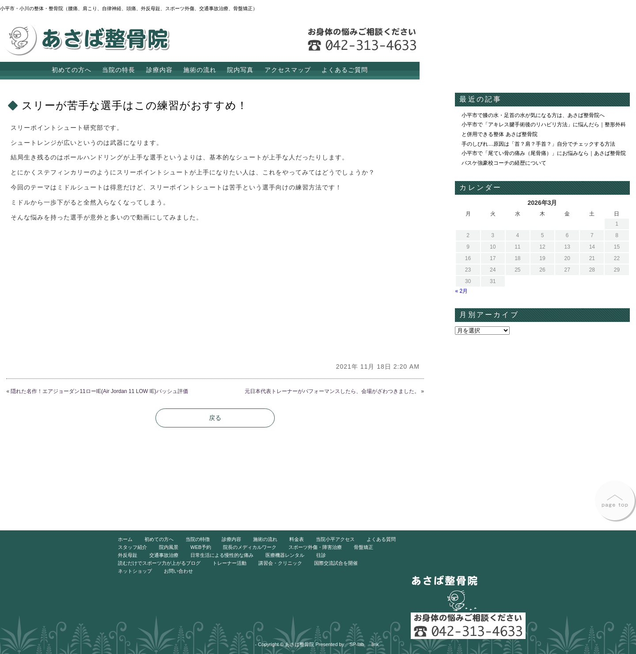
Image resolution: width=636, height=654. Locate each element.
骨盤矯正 (363, 547)
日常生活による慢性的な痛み (222, 555)
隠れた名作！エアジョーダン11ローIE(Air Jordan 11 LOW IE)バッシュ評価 (99, 391)
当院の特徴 (198, 539)
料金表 (296, 539)
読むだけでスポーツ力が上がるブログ (159, 563)
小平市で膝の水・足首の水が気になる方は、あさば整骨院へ (533, 115)
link (375, 644)
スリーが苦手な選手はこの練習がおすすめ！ (135, 105)
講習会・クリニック (280, 563)
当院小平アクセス (335, 539)
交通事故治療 (163, 555)
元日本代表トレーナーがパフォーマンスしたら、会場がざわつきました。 (332, 391)
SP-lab (356, 644)
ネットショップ (135, 571)
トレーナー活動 (229, 563)
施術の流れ (199, 69)
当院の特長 (118, 69)
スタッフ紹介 (132, 547)
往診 (321, 555)
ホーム (125, 539)
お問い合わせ (178, 571)
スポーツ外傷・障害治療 (315, 547)
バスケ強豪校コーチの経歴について (504, 163)
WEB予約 (200, 547)
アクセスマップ (288, 69)
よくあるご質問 (345, 69)
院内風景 (168, 547)
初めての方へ (71, 69)
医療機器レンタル (284, 555)
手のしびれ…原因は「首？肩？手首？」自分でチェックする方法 (538, 144)
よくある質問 (381, 539)
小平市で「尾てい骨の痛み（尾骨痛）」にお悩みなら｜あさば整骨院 (544, 153)
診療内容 (159, 69)
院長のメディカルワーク (249, 547)
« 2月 (461, 291)
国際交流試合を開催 (336, 563)
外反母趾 (127, 555)
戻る (215, 417)
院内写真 (240, 69)
